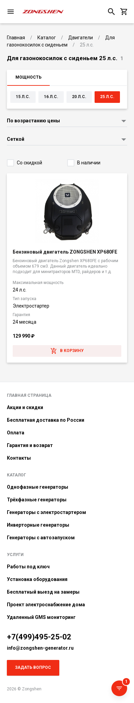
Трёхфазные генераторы (36, 499)
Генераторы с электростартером (46, 512)
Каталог (16, 475)
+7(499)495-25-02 (39, 637)
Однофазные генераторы (37, 487)
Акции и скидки (25, 407)
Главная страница (29, 395)
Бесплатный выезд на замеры (43, 592)
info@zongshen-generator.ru (40, 648)
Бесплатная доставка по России (45, 420)
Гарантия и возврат (30, 445)
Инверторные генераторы (38, 525)
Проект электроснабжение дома (46, 604)
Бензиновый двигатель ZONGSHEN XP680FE (65, 252)
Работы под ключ (28, 566)
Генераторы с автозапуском (41, 537)
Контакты (19, 458)
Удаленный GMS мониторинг (41, 617)
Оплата (15, 432)
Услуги (15, 554)
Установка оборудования (37, 579)
